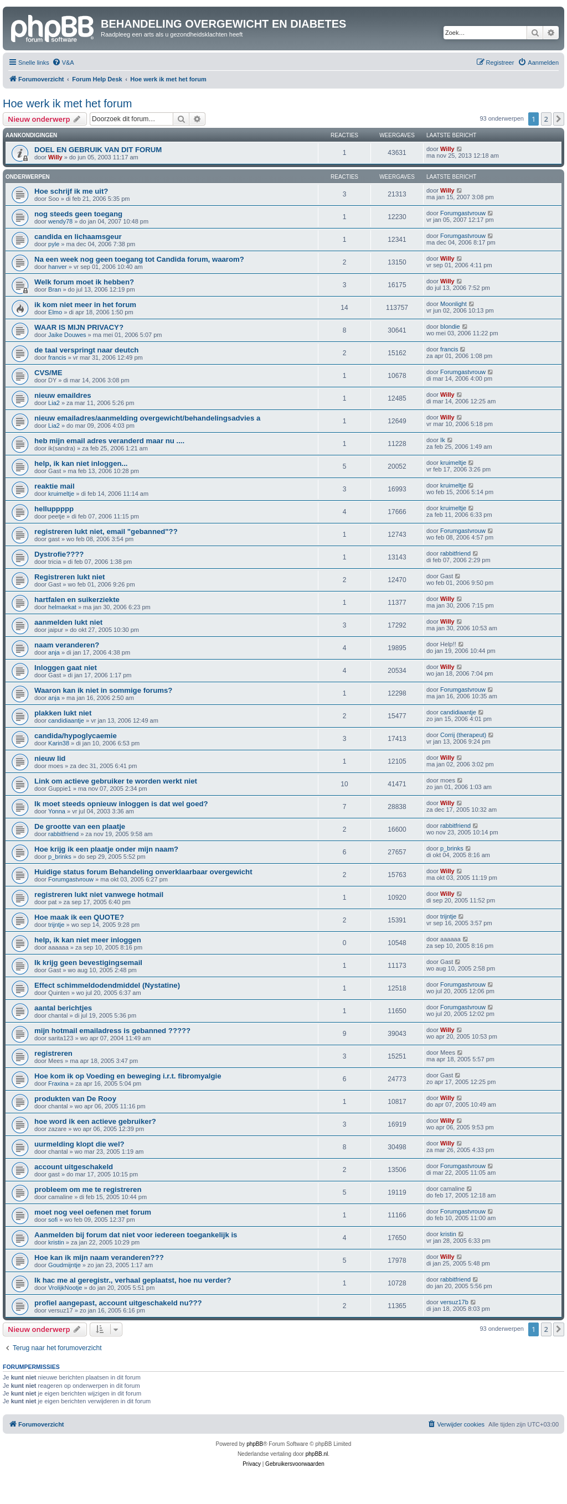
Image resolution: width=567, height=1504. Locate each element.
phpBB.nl (317, 1454)
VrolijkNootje (65, 1287)
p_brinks (59, 856)
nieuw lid (49, 758)
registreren (53, 1053)
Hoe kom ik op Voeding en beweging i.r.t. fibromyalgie (127, 1076)
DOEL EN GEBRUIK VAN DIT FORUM (98, 150)
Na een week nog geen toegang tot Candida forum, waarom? (139, 259)
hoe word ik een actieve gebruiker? (95, 1121)
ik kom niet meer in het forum (85, 304)
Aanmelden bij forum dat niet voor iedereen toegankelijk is (135, 1235)
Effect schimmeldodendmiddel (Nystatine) (107, 985)
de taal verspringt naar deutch (86, 350)
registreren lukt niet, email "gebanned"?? (106, 531)
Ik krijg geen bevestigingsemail (88, 962)
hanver (57, 266)
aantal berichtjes (63, 1008)
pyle (53, 244)
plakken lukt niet (62, 713)
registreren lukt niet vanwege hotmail (98, 894)
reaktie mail (54, 486)
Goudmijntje (64, 1265)
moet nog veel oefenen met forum (92, 1212)
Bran (54, 289)
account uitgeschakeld (73, 1167)
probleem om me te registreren (87, 1189)
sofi (53, 1219)
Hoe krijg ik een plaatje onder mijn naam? (106, 849)
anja (54, 652)
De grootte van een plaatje (79, 826)
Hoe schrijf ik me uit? (71, 191)
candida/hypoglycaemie (75, 736)
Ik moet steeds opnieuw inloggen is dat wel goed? (121, 804)
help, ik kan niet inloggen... (81, 463)
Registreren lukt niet (69, 577)
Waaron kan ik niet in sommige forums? (103, 690)
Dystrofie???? (59, 554)
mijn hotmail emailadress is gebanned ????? (112, 1030)
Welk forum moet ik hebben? (84, 282)
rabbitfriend (455, 553)
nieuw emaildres (62, 395)
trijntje (56, 924)
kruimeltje (453, 462)
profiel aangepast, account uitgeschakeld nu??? (118, 1303)
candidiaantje (66, 720)
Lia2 (54, 403)
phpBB (254, 1444)
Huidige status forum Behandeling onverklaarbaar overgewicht (143, 872)
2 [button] (546, 119)
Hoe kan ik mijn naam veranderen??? (99, 1257)
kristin (56, 1242)
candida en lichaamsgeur (78, 236)
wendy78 (60, 221)
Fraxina (58, 1083)
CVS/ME (48, 373)
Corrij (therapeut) (463, 735)
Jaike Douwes (67, 334)
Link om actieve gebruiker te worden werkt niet (115, 781)
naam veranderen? (66, 645)
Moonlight (453, 303)
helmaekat (62, 607)
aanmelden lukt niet (68, 622)
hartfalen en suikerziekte (77, 599)
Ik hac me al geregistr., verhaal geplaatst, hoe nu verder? (132, 1280)
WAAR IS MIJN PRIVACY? (78, 327)
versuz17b (454, 1302)
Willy (55, 157)
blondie (450, 326)
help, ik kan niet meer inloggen (87, 940)
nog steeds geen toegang (78, 214)
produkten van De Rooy (75, 1099)
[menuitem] (63, 62)
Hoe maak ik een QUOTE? (79, 917)
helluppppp (54, 509)
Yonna (56, 811)
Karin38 (58, 743)
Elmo (55, 312)
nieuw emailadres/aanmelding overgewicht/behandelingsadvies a (147, 418)
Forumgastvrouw (463, 213)
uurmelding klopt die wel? (79, 1144)
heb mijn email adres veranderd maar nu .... (109, 441)
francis (57, 357)
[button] (558, 119)
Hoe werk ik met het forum (67, 103)
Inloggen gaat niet (65, 667)
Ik (442, 440)
